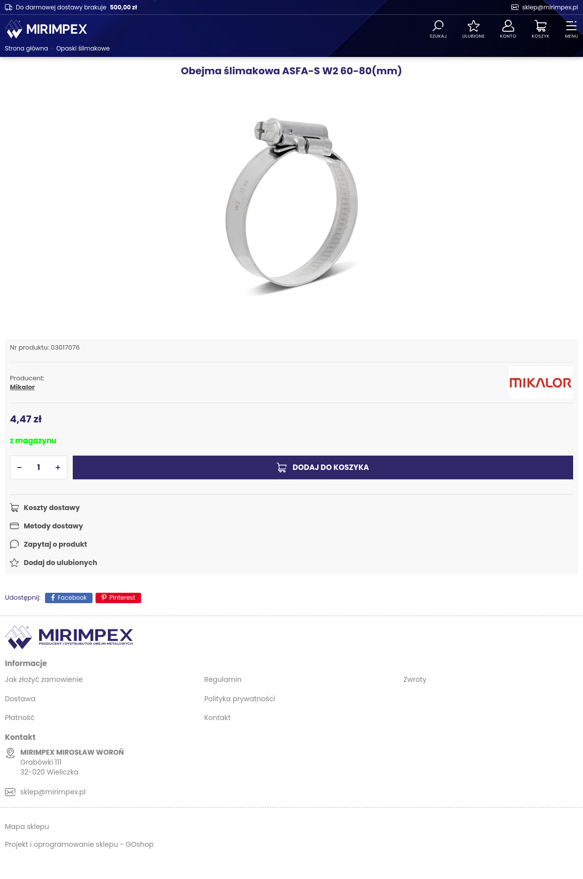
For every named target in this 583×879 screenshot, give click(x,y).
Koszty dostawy (52, 508)
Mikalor (22, 387)
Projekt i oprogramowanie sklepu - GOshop (79, 844)
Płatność (20, 718)
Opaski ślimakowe (83, 48)
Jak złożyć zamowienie (44, 679)
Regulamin (223, 679)
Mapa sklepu (27, 826)
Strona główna (26, 48)
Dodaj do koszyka (330, 467)
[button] (19, 467)
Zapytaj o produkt (55, 544)
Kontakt (217, 718)
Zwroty (414, 679)
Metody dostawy (53, 526)
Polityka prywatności (239, 699)
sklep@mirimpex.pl (550, 7)
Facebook (72, 597)
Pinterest (122, 597)
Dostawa (20, 699)
